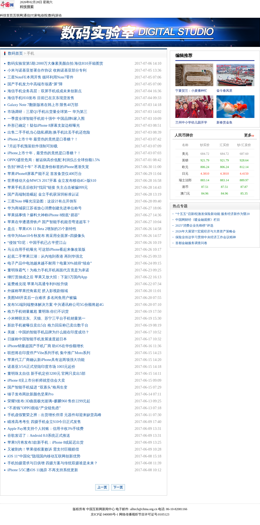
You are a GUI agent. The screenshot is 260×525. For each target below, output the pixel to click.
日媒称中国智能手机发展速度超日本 (37, 339)
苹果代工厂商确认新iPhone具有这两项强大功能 (46, 360)
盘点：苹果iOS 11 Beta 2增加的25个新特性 (41, 229)
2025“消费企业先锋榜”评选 (194, 225)
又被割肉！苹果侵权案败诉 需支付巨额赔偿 (43, 449)
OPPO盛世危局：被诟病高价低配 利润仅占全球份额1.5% (53, 160)
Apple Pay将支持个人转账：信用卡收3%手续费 (45, 429)
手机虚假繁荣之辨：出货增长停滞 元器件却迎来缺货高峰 (54, 415)
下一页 (118, 487)
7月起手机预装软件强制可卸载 (32, 146)
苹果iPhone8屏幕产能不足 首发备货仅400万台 (44, 174)
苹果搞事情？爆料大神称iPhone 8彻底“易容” (43, 215)
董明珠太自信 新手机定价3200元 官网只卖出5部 (46, 374)
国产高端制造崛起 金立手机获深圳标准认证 (43, 194)
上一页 (102, 487)
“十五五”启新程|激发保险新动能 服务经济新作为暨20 (212, 214)
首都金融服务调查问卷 (191, 243)
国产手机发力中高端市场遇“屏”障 (35, 84)
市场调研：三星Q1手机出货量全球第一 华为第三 (47, 112)
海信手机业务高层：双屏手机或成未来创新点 (44, 91)
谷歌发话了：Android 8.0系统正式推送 (38, 436)
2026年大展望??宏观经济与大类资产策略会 (205, 231)
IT (32, 15)
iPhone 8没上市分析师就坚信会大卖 (36, 380)
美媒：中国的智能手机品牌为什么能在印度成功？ (48, 332)
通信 (27, 15)
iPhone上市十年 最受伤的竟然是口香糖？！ (42, 139)
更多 (248, 135)
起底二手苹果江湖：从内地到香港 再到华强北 (45, 256)
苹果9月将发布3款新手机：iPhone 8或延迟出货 (45, 442)
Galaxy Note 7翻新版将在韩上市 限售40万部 (42, 105)
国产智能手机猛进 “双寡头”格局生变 (37, 387)
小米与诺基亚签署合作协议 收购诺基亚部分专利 (46, 70)
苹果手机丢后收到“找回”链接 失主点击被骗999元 (47, 187)
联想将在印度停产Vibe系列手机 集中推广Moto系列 (48, 353)
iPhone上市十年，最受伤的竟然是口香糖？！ (44, 153)
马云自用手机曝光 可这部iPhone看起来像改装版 (46, 250)
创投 (44, 15)
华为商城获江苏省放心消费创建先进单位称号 (44, 208)
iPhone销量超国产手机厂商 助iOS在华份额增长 (45, 346)
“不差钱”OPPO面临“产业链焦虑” (34, 408)
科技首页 (6, 15)
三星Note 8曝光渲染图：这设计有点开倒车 (42, 201)
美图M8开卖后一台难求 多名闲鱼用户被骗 (42, 298)
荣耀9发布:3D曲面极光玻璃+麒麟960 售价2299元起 (48, 401)
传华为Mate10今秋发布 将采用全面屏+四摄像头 (46, 236)
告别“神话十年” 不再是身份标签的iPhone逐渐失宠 (48, 167)
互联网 (18, 15)
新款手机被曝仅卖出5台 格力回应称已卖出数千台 (47, 325)
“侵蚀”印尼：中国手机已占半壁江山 (36, 243)
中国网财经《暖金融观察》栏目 (197, 220)
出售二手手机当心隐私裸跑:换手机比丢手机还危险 (48, 132)
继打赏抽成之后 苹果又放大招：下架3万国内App (47, 277)
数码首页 (15, 53)
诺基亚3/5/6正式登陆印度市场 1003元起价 (41, 367)
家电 (37, 15)
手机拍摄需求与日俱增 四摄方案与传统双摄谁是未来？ (52, 463)
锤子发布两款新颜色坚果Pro (30, 394)
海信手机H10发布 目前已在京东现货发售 (40, 98)
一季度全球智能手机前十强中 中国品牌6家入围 (46, 119)
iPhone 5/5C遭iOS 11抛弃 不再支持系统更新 (42, 470)
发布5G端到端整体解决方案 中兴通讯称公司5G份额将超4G (55, 305)
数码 (51, 15)
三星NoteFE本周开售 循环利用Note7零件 (40, 77)
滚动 (58, 15)
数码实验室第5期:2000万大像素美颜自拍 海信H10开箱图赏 (55, 63)
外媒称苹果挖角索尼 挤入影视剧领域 (37, 291)
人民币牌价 (184, 135)
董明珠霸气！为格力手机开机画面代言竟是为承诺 (48, 270)
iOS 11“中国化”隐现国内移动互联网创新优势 (43, 456)
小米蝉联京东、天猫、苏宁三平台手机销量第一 (46, 318)
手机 (30, 53)
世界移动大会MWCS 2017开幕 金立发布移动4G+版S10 (51, 181)
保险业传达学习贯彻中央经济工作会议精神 (205, 237)
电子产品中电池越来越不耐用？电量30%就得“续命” (49, 263)
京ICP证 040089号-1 (104, 514)
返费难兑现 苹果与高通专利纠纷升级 (37, 284)
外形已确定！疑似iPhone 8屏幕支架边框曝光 (43, 125)
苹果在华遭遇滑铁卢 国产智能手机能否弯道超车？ (48, 222)
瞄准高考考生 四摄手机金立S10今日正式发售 (44, 422)
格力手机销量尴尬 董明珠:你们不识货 (38, 312)
